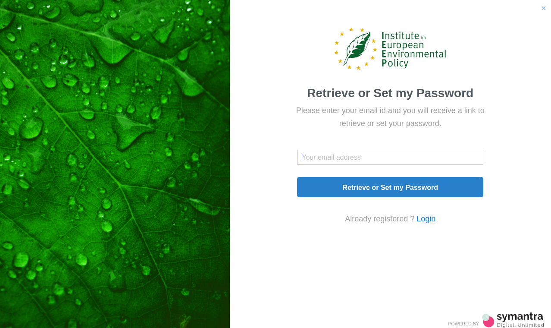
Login (425, 218)
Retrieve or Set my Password (390, 187)
